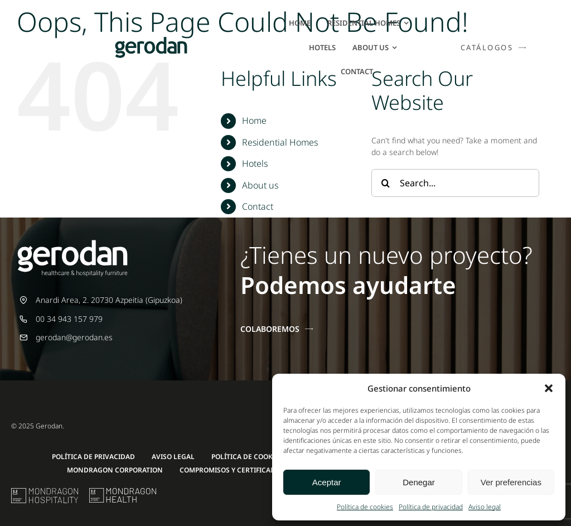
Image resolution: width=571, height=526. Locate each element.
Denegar (419, 482)
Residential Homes (280, 142)
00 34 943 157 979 (69, 318)
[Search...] (455, 183)
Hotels (255, 163)
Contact (257, 206)
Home (254, 120)
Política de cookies (365, 506)
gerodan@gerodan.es (74, 337)
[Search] (385, 183)
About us (260, 185)
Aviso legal (484, 506)
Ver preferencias (511, 482)
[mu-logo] (44, 491)
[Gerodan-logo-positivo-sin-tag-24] (151, 40)
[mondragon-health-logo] (122, 491)
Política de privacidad (431, 506)
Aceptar (326, 482)
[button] (548, 388)
